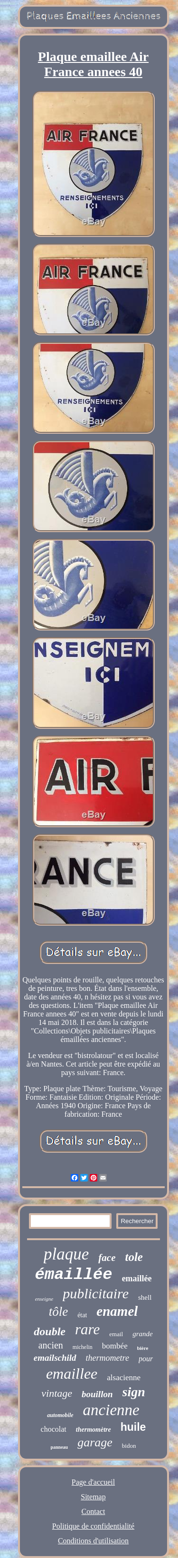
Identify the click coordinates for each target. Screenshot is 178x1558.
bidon (129, 1445)
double (50, 1331)
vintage (56, 1393)
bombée (115, 1345)
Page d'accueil (93, 1482)
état (82, 1315)
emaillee (71, 1373)
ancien (50, 1345)
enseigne (44, 1299)
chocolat (53, 1429)
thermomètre (93, 1429)
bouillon (97, 1394)
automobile (60, 1415)
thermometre (107, 1358)
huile (133, 1427)
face (106, 1257)
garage (94, 1442)
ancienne (111, 1409)
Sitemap (93, 1497)
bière (143, 1348)
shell (144, 1297)
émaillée (73, 1275)
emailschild (55, 1358)
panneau (59, 1447)
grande (142, 1334)
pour (146, 1359)
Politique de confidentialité (93, 1526)
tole (134, 1257)
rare (87, 1329)
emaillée (137, 1278)
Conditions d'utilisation (93, 1541)
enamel (117, 1311)
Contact (93, 1511)
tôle (58, 1311)
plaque (66, 1254)
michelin (83, 1347)
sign (133, 1391)
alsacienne (124, 1377)
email (116, 1334)
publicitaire (96, 1293)
